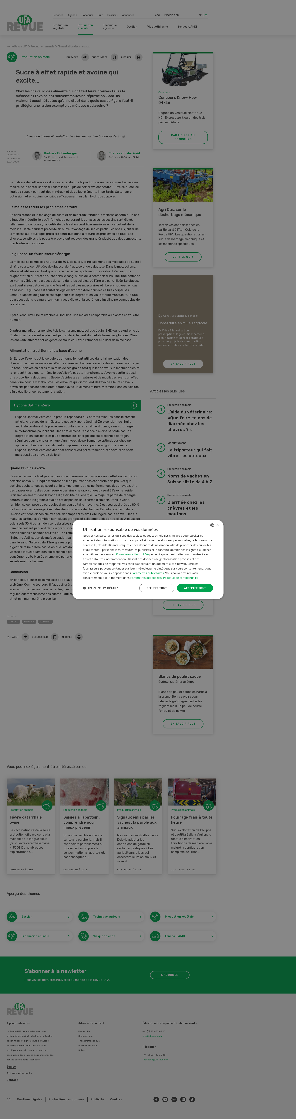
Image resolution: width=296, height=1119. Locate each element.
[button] (100, 588)
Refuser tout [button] (157, 588)
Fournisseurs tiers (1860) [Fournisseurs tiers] (132, 554)
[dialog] (148, 559)
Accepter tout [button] (195, 588)
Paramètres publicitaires (148, 573)
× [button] (217, 525)
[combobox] (212, 525)
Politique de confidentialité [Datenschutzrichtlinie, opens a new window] (180, 578)
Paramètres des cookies (146, 578)
